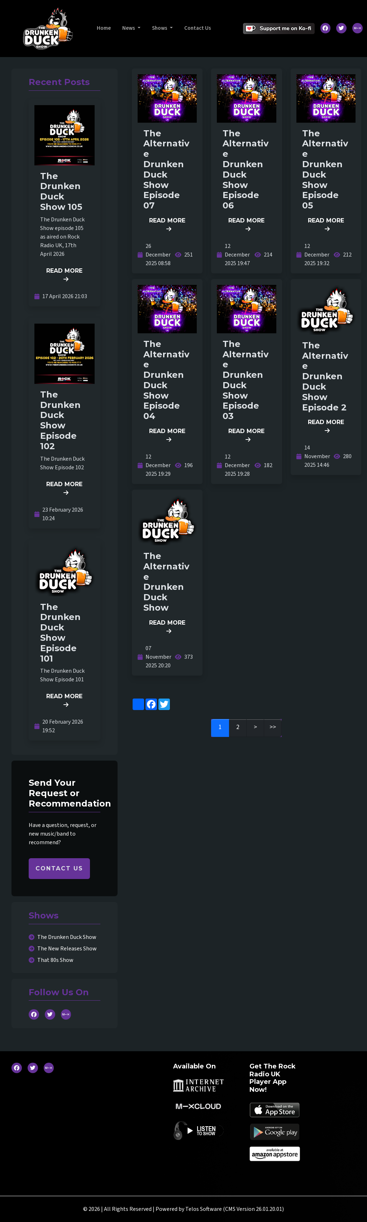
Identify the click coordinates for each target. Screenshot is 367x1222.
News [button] (129, 28)
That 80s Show (55, 960)
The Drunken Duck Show (66, 937)
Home (104, 28)
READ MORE (64, 274)
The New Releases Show (67, 949)
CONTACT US (59, 868)
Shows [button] (160, 28)
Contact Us (197, 28)
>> (273, 727)
